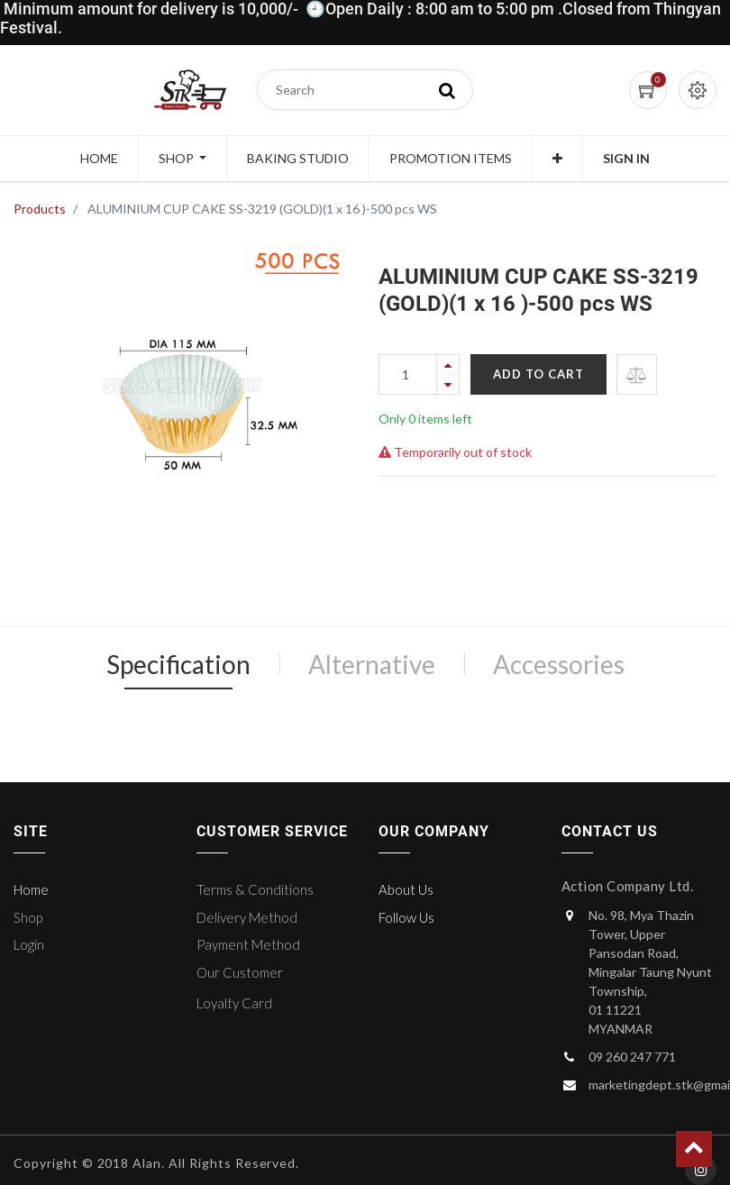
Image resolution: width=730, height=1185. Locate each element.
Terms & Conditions (255, 889)
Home (31, 889)
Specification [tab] (178, 664)
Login (29, 944)
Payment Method (248, 944)
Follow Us (406, 917)
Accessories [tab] (559, 664)
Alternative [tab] (371, 664)
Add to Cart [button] (538, 374)
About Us (406, 889)
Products (40, 208)
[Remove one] (448, 384)
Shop (28, 917)
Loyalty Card (234, 1003)
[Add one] (448, 364)
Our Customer (239, 972)
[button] (557, 158)
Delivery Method (246, 917)
